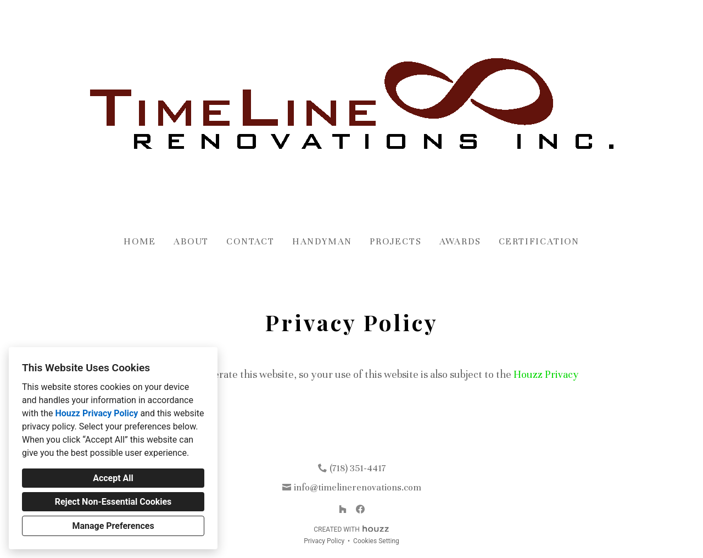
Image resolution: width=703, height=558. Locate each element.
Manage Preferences (113, 526)
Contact (250, 241)
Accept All (113, 478)
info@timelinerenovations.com (357, 487)
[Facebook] (360, 509)
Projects (395, 241)
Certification (539, 241)
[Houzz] (343, 509)
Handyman (322, 241)
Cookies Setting (376, 541)
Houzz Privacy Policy (96, 413)
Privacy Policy (324, 541)
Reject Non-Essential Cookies (113, 501)
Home (140, 241)
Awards (460, 241)
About (191, 241)
